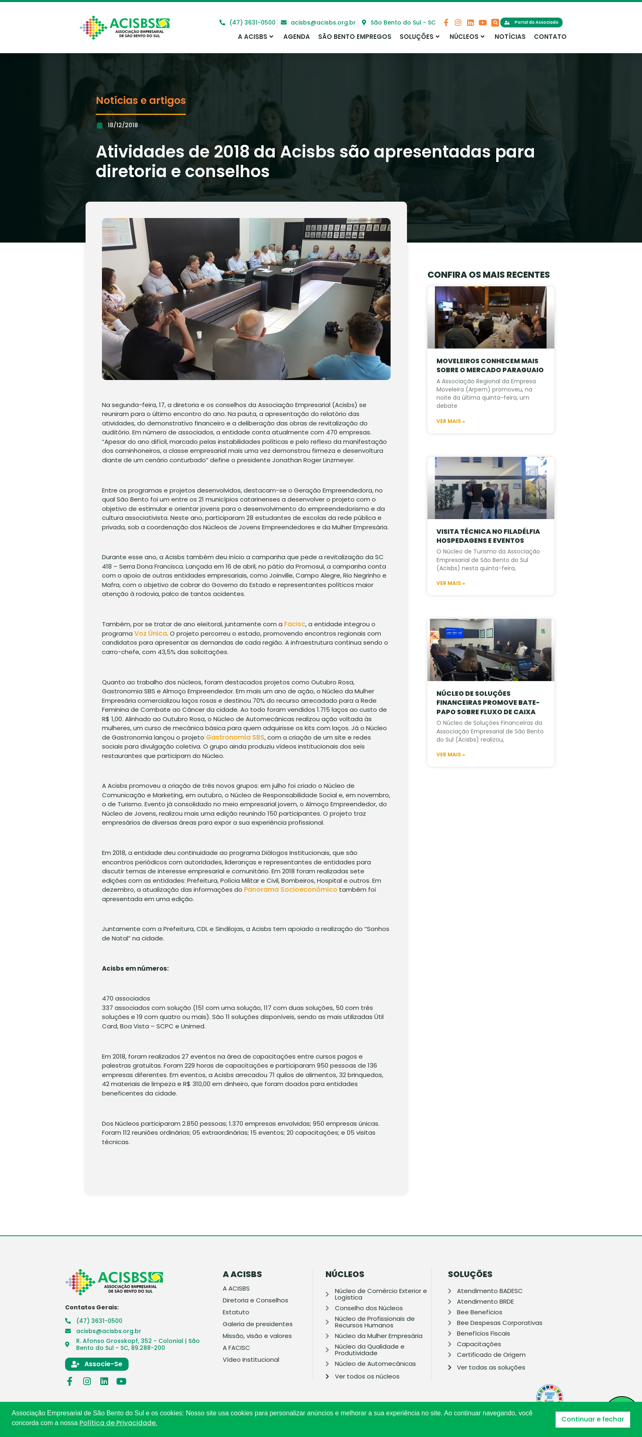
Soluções (419, 36)
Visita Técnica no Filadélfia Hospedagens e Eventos (488, 558)
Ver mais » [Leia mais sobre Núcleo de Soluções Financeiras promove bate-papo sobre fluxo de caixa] (450, 777)
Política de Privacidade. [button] (118, 1423)
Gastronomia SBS (235, 737)
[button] (495, 23)
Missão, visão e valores (257, 1336)
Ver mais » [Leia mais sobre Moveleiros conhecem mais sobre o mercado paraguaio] (450, 443)
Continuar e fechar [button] (592, 1419)
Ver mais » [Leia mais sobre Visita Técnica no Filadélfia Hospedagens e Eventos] (450, 605)
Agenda (296, 36)
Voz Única (150, 633)
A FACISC (236, 1348)
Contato (550, 36)
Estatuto (236, 1312)
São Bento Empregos (354, 36)
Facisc (294, 624)
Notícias (510, 36)
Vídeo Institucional (251, 1360)
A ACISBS (255, 36)
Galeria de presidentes (258, 1324)
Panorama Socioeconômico (290, 889)
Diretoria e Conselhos (255, 1300)
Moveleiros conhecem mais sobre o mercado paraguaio (490, 387)
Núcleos (467, 36)
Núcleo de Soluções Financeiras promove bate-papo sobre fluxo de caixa (488, 725)
